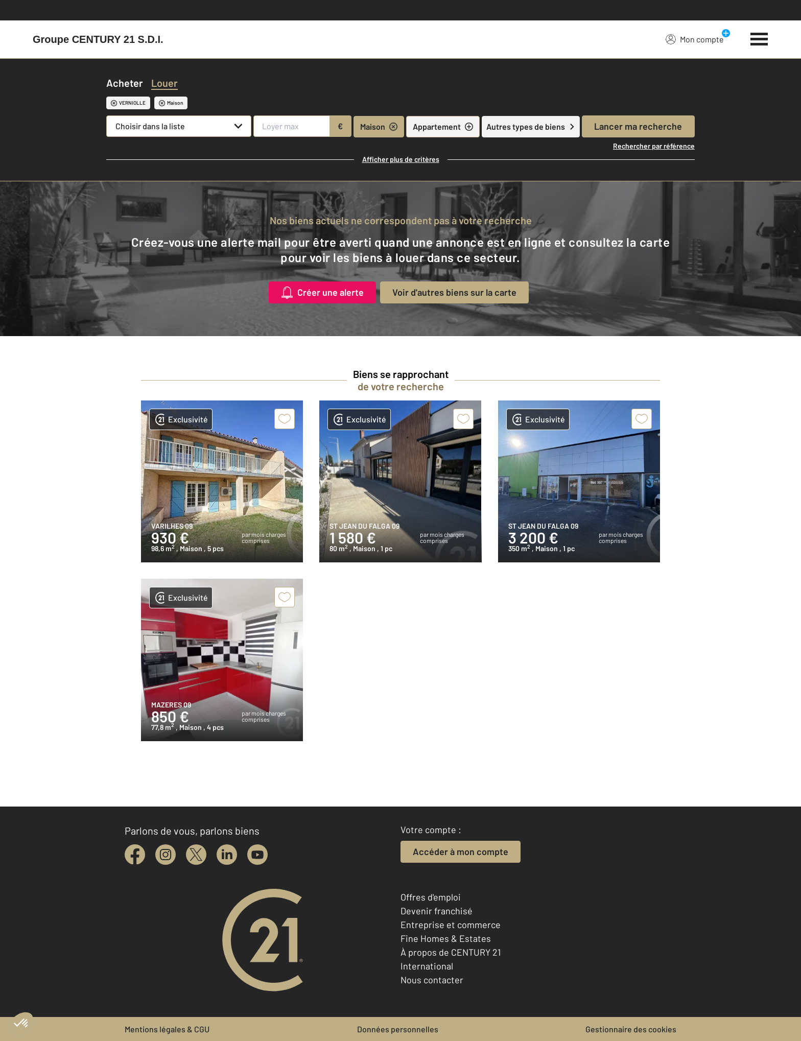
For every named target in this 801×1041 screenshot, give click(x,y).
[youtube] (257, 854)
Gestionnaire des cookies (630, 1029)
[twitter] (196, 854)
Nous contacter (431, 979)
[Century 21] (98, 39)
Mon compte (695, 38)
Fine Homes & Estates (445, 938)
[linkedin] (227, 854)
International (426, 966)
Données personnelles (397, 1029)
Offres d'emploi (430, 897)
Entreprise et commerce (450, 924)
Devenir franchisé (436, 910)
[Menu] (759, 37)
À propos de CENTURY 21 (450, 952)
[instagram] (165, 854)
